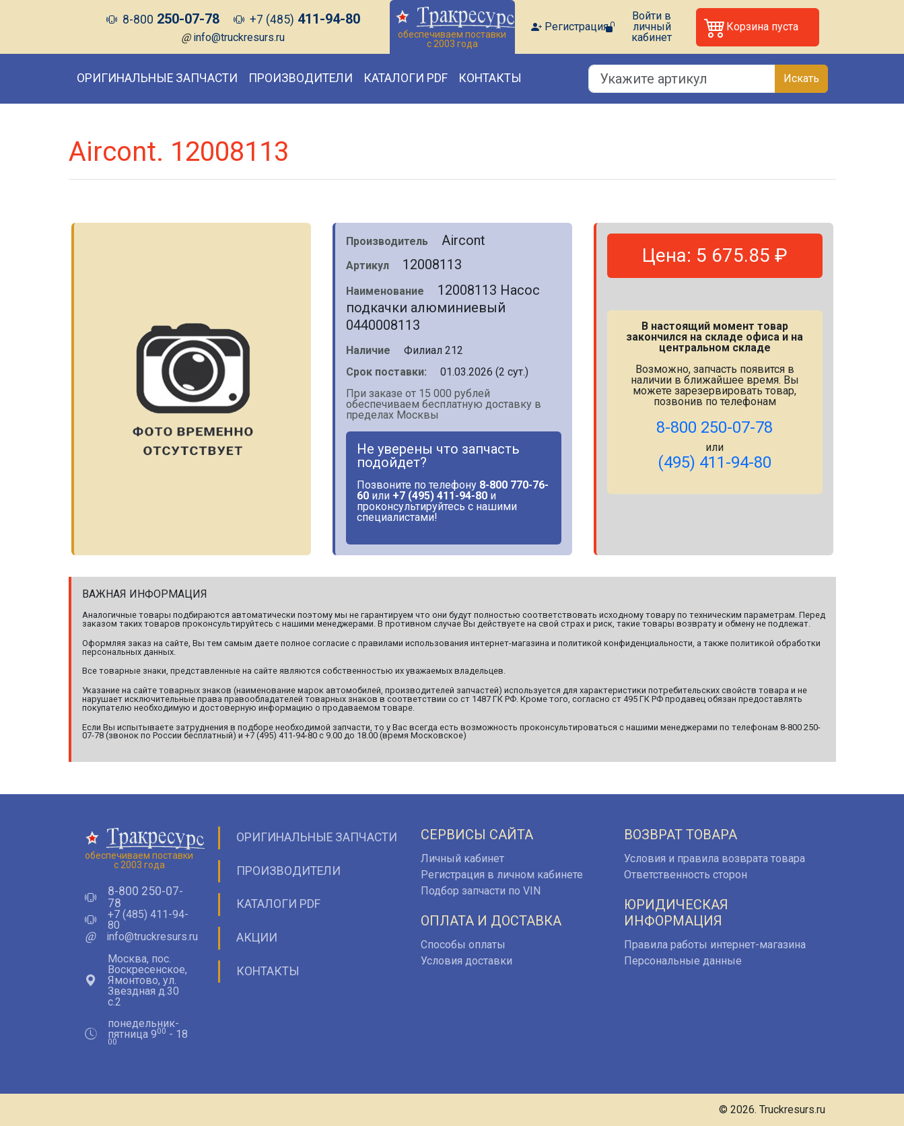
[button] (758, 27)
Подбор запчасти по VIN (481, 890)
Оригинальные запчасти (157, 78)
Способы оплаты (463, 944)
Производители (300, 78)
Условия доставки (466, 960)
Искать (801, 78)
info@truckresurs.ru (239, 37)
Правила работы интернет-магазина (715, 944)
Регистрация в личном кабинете (502, 874)
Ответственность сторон (685, 874)
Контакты (490, 78)
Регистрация (577, 27)
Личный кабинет (462, 858)
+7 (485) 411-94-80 (148, 920)
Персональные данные (683, 960)
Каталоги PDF (405, 78)
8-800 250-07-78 (145, 897)
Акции (256, 937)
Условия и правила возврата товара (714, 858)
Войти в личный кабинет (651, 27)
